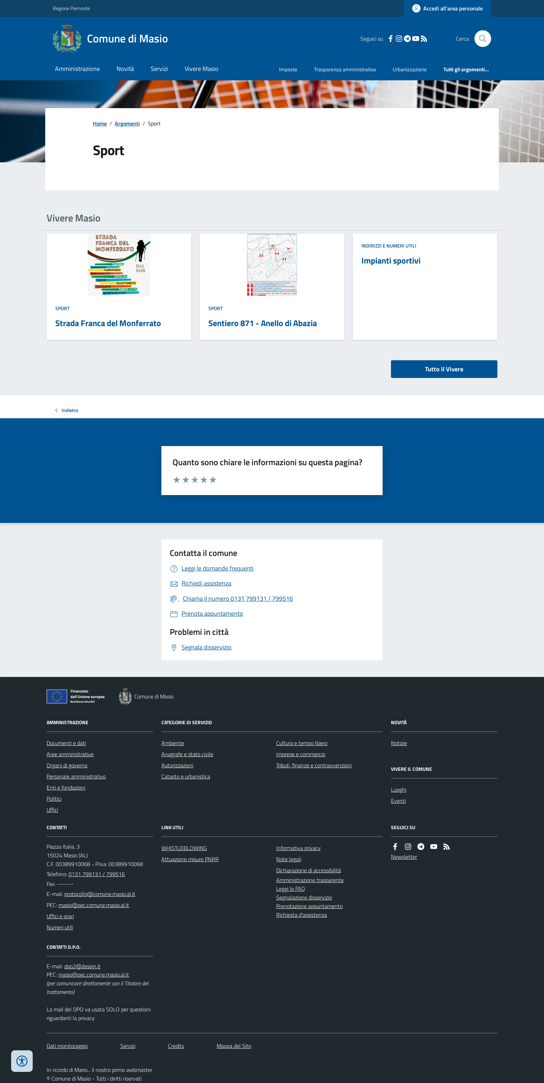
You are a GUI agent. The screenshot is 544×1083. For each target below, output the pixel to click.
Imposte (288, 69)
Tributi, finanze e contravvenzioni (314, 765)
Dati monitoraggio (67, 1046)
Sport (62, 308)
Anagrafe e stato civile (187, 754)
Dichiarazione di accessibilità (308, 870)
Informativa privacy (298, 848)
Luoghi (398, 789)
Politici (54, 798)
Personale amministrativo (76, 776)
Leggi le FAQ (290, 888)
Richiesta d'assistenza (301, 915)
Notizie (399, 743)
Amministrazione (77, 68)
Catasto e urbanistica (185, 776)
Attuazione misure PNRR (190, 859)
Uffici (52, 810)
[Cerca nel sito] (480, 38)
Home (100, 123)
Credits (176, 1046)
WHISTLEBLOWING (184, 848)
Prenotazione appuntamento (309, 906)
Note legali (288, 859)
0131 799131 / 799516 (97, 874)
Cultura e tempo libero (301, 743)
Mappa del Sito (234, 1046)
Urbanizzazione (410, 69)
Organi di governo (67, 765)
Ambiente (172, 743)
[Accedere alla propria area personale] (447, 8)
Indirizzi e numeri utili (388, 245)
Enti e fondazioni (66, 787)
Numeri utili (60, 927)
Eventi (398, 801)
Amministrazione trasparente (310, 880)
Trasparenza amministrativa (345, 69)
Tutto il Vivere (444, 369)
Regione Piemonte (71, 8)
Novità (125, 68)
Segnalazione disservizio (304, 897)
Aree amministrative (70, 754)
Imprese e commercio (300, 754)
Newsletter (404, 856)
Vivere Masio (201, 68)
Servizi (159, 68)
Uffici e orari (60, 916)
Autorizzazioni (177, 765)
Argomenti (127, 123)
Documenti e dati (66, 743)
